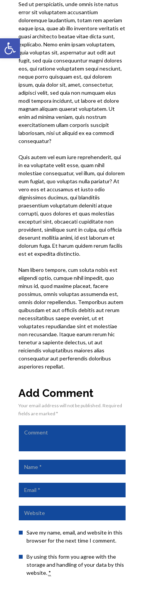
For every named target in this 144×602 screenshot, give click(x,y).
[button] (10, 48)
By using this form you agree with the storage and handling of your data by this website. (75, 564)
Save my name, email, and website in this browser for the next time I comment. (74, 536)
